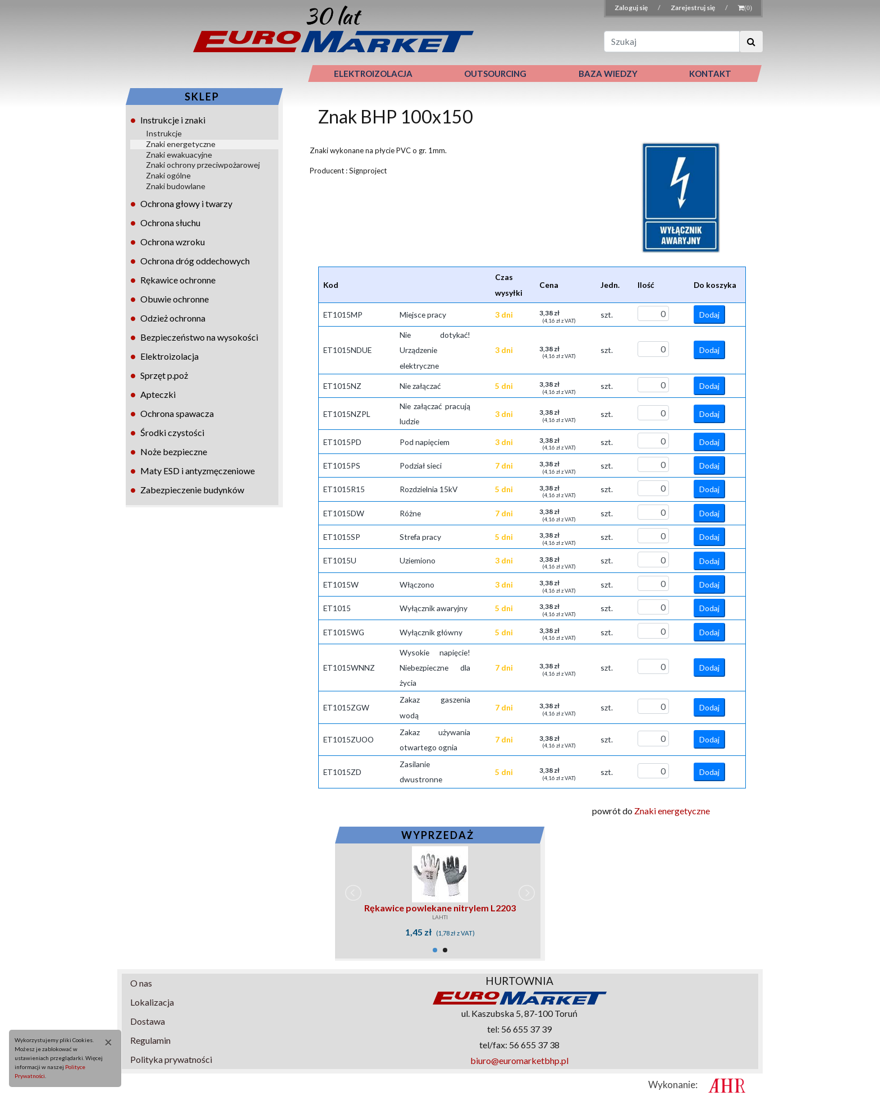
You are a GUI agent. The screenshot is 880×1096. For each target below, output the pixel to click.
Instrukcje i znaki (172, 119)
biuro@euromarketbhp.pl (519, 1060)
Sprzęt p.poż (164, 375)
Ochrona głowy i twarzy (186, 203)
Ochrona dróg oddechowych (195, 260)
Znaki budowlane (175, 186)
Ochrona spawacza (177, 413)
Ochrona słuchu (170, 222)
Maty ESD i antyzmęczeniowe (197, 470)
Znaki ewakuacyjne (179, 154)
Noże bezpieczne (173, 451)
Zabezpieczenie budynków (192, 489)
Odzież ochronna (172, 318)
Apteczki (158, 394)
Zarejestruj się (693, 7)
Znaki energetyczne (181, 144)
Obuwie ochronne (174, 299)
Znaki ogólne (168, 175)
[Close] (104, 1042)
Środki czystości (172, 432)
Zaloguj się (632, 7)
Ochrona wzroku (172, 241)
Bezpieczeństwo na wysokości (199, 337)
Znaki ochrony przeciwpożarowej (203, 164)
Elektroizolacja (169, 356)
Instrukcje (164, 133)
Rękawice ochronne (178, 279)
